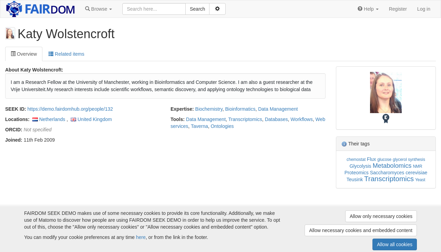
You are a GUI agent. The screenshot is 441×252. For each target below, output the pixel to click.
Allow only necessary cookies (381, 216)
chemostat (356, 159)
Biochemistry (209, 109)
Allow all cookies (394, 244)
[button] (98, 9)
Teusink (355, 179)
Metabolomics (391, 165)
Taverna (199, 126)
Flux (371, 159)
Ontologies (222, 126)
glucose (384, 159)
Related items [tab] (66, 54)
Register (398, 9)
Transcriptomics (245, 119)
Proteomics (357, 172)
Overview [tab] (24, 54)
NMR (417, 166)
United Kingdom (95, 119)
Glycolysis (360, 166)
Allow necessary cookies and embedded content (360, 230)
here (141, 237)
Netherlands (52, 119)
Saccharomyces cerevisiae (399, 172)
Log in (423, 9)
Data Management (278, 109)
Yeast (420, 179)
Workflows (301, 119)
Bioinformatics (240, 109)
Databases (276, 119)
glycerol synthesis (409, 159)
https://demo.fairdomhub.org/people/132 (70, 109)
